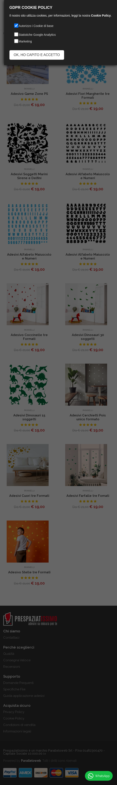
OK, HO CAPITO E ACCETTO (37, 55)
